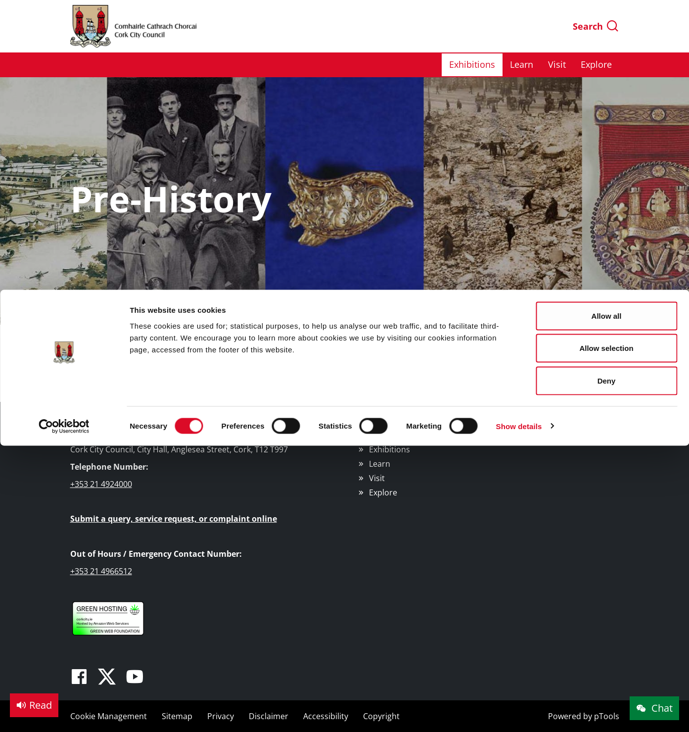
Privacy (220, 716)
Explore (383, 492)
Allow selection (606, 58)
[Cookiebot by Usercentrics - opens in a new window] (64, 136)
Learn (379, 463)
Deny (606, 91)
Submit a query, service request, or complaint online (173, 518)
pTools (606, 716)
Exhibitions (389, 449)
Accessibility (325, 716)
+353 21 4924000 (101, 484)
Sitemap (177, 716)
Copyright (381, 716)
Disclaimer (268, 716)
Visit (377, 478)
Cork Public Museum (406, 422)
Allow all (607, 26)
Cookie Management (108, 716)
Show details (519, 136)
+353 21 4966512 (101, 571)
